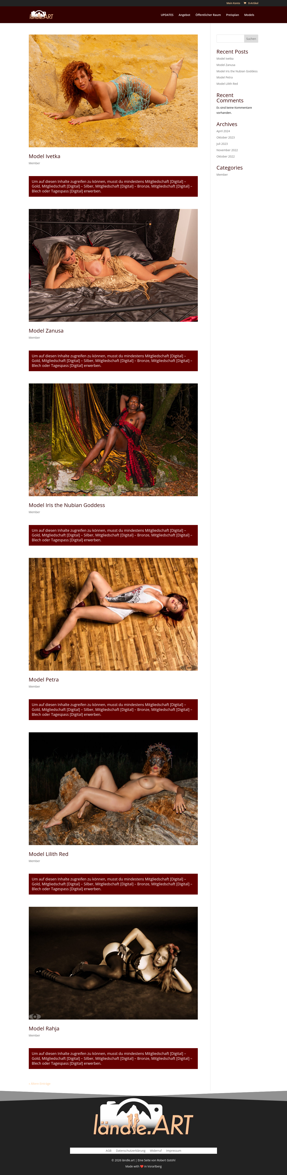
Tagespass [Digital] (67, 191)
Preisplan (232, 15)
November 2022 (227, 150)
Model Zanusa (46, 330)
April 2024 (223, 131)
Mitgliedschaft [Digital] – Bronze (122, 186)
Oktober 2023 (226, 137)
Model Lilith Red (49, 854)
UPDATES (167, 15)
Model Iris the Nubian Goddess (67, 505)
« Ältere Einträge (40, 1084)
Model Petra (44, 679)
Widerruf (156, 1151)
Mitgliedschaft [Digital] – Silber (67, 186)
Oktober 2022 (226, 156)
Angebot (184, 15)
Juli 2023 (222, 144)
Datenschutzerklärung (130, 1151)
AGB (108, 1151)
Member (34, 163)
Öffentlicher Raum (208, 15)
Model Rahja (44, 1028)
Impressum (173, 1151)
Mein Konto (233, 3)
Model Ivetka (44, 156)
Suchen (251, 39)
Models (249, 15)
